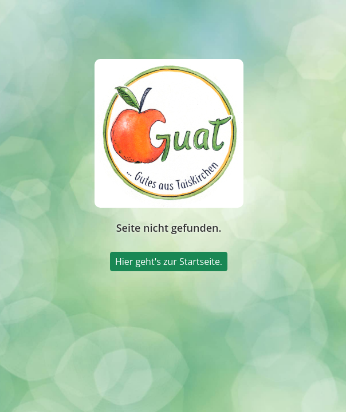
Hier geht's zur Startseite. (168, 261)
